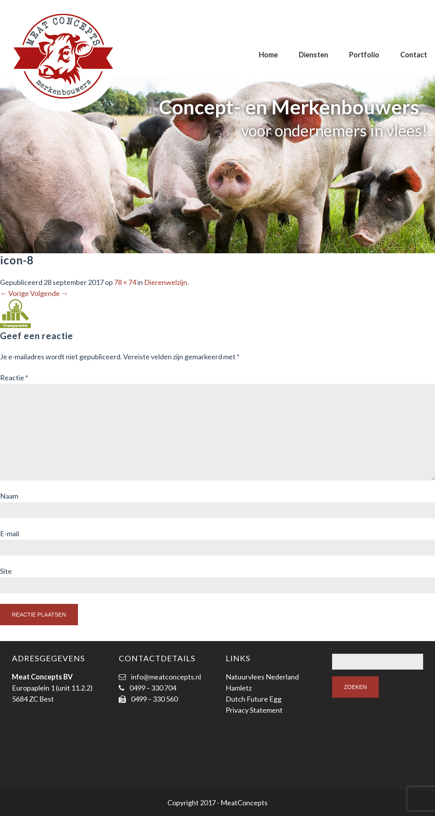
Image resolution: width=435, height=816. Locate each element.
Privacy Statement (254, 710)
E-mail (9, 533)
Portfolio (364, 54)
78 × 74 (125, 282)
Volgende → (49, 293)
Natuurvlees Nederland (262, 676)
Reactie (14, 377)
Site (6, 571)
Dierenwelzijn (165, 282)
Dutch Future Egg (253, 699)
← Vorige (14, 293)
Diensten (313, 54)
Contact (413, 54)
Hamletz (239, 687)
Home (268, 54)
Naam (9, 495)
